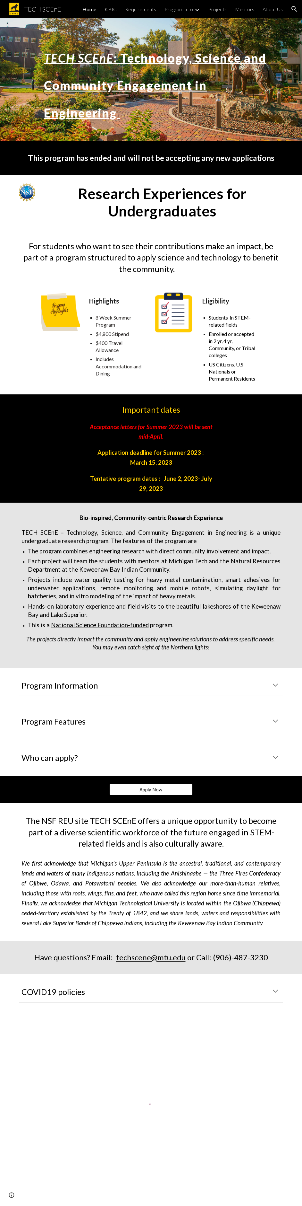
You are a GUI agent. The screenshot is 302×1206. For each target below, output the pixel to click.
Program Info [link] (178, 9)
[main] (162, 79)
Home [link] (89, 9)
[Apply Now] (151, 789)
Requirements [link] (140, 9)
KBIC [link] (111, 9)
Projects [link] (217, 9)
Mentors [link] (244, 9)
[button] (294, 9)
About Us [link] (273, 9)
